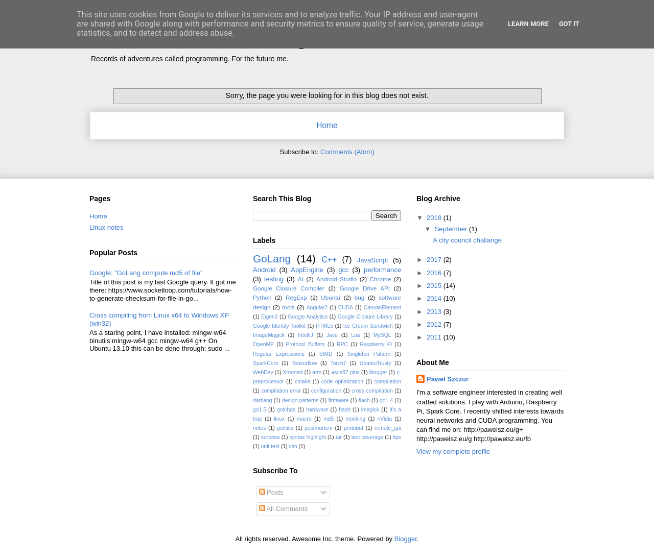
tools (288, 307)
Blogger (405, 539)
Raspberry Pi (376, 344)
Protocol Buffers (305, 344)
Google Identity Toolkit (279, 326)
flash (364, 400)
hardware (317, 409)
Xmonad (293, 372)
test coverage (368, 437)
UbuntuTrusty (375, 363)
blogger (378, 372)
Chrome (380, 279)
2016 (435, 273)
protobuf (353, 428)
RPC (342, 344)
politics (285, 428)
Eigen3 (269, 317)
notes (259, 428)
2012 (435, 324)
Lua (355, 335)
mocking (355, 419)
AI (300, 279)
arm (316, 372)
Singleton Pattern (368, 354)
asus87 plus (345, 372)
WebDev (263, 372)
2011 (435, 337)
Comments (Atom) (347, 152)
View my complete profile (453, 451)
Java (332, 335)
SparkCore (265, 363)
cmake (303, 381)
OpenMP (263, 344)
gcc (343, 270)
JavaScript (372, 260)
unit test (270, 446)
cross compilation (372, 391)
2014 (435, 298)
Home (327, 125)
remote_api (388, 428)
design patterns (300, 400)
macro (304, 419)
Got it (569, 24)
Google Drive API (365, 288)
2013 (435, 311)
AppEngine (307, 270)
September (452, 229)
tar (339, 437)
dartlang (262, 400)
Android (264, 270)
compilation (387, 381)
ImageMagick (269, 335)
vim (293, 446)
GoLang (272, 258)
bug (360, 297)
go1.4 (386, 400)
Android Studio (336, 279)
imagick (370, 409)
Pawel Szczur (448, 379)
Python (262, 297)
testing (274, 279)
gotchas (286, 409)
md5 (328, 419)
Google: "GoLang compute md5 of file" (146, 273)
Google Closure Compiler (288, 288)
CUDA (345, 307)
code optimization (342, 381)
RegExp (296, 297)
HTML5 (324, 326)
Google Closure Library (365, 317)
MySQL (382, 335)
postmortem (319, 428)
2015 (435, 285)
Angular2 (317, 307)
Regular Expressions (279, 354)
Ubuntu (330, 297)
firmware (339, 400)
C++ (329, 259)
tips (397, 437)
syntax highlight (307, 437)
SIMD (326, 354)
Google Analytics (308, 317)
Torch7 (338, 363)
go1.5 (259, 409)
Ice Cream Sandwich (368, 326)
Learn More (528, 24)
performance (382, 270)
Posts (271, 492)
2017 (435, 259)
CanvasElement (382, 307)
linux (279, 419)
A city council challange (467, 240)
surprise (270, 437)
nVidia (384, 419)
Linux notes (106, 227)
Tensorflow (304, 363)
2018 (435, 218)
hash (345, 409)
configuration (326, 391)
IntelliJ (305, 335)
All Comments (283, 509)
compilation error (281, 391)
